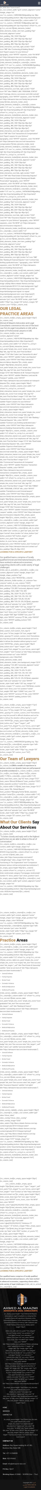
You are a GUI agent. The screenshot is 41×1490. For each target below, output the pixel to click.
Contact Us (7, 1415)
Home (5, 1407)
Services (6, 1411)
